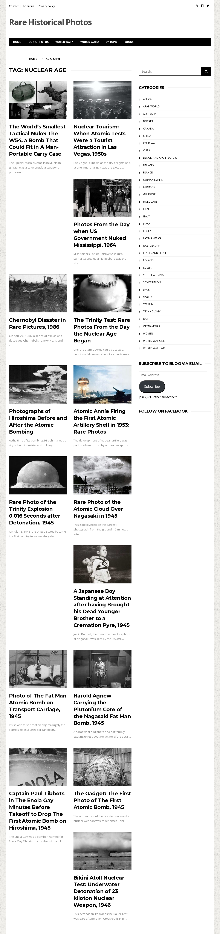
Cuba (146, 150)
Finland (148, 165)
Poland (148, 260)
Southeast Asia (153, 275)
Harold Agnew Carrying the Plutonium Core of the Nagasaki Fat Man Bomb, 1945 (102, 709)
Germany (149, 187)
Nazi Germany (152, 245)
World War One (154, 341)
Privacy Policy (46, 6)
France (148, 172)
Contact (13, 6)
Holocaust (151, 201)
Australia (149, 114)
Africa (147, 99)
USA (145, 319)
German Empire (153, 180)
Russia (147, 268)
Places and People (155, 253)
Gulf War (149, 194)
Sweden (148, 304)
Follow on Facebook (163, 411)
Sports (147, 297)
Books (128, 42)
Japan (147, 224)
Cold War (149, 143)
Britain (148, 121)
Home (17, 42)
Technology (151, 311)
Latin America (152, 238)
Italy (146, 216)
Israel (147, 209)
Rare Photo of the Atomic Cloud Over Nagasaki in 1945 (98, 509)
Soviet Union (152, 282)
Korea (147, 231)
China (147, 136)
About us (28, 6)
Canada (148, 128)
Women (148, 333)
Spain (146, 289)
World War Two (154, 348)
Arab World (151, 106)
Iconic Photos (38, 42)
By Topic (111, 42)
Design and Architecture (160, 158)
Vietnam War (151, 326)
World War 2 (89, 42)
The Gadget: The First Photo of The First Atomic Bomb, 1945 (102, 800)
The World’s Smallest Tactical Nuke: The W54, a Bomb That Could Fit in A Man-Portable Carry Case (37, 140)
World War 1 (64, 42)
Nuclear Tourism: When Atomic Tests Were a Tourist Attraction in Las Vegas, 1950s (99, 140)
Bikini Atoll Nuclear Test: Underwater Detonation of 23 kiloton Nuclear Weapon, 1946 (98, 891)
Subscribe (152, 386)
